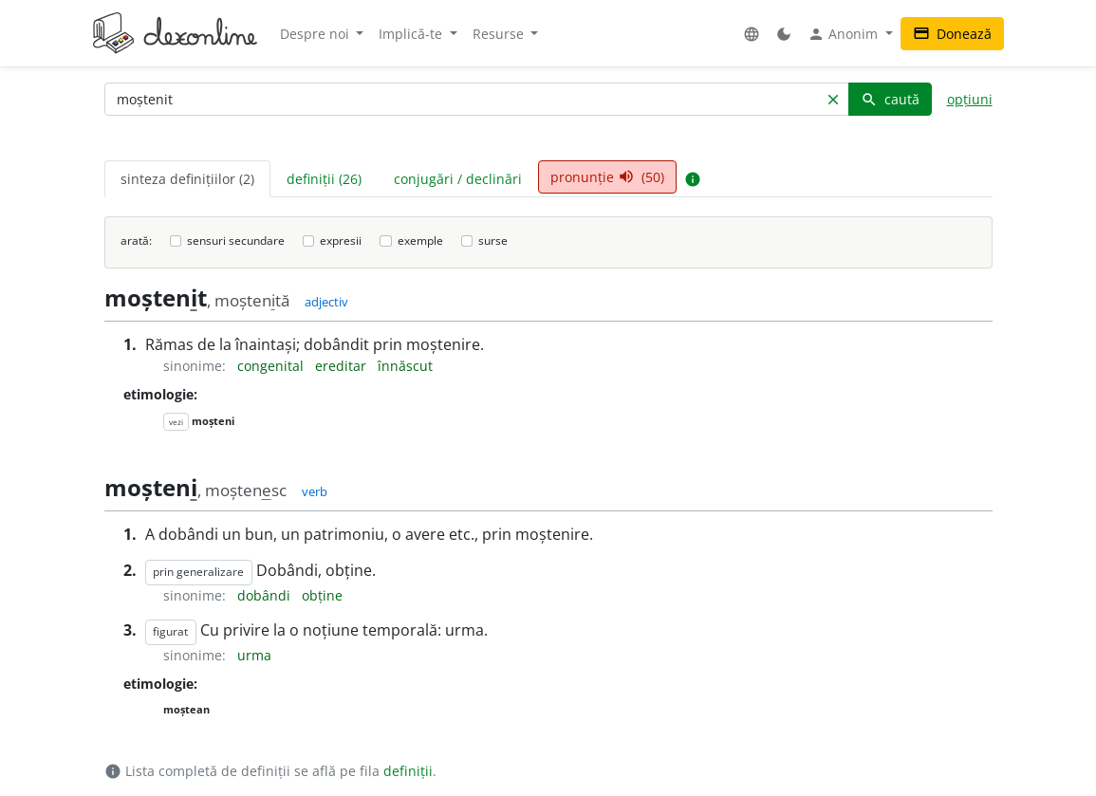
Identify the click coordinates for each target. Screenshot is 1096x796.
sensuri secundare (236, 240)
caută (890, 99)
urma (254, 655)
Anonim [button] (845, 34)
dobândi (265, 595)
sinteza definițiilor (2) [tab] (187, 179)
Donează (952, 34)
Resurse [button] (500, 34)
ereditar (342, 366)
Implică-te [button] (412, 34)
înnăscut (405, 366)
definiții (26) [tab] (324, 179)
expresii (341, 240)
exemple (420, 240)
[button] (751, 33)
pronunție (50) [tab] (607, 177)
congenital (272, 366)
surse (493, 240)
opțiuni (970, 99)
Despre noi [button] (316, 34)
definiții (408, 771)
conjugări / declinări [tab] (458, 179)
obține (322, 595)
